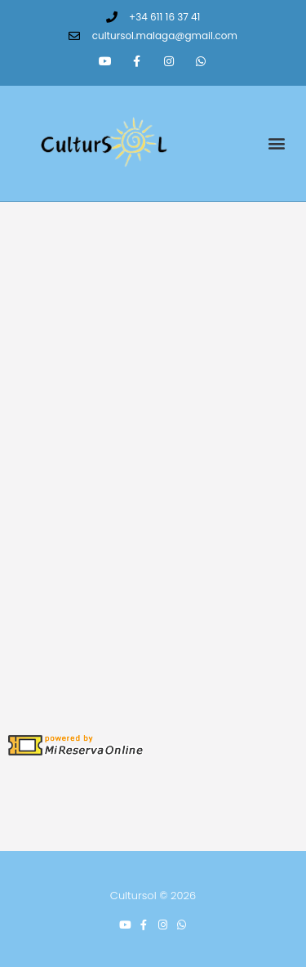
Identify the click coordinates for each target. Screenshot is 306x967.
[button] (276, 143)
